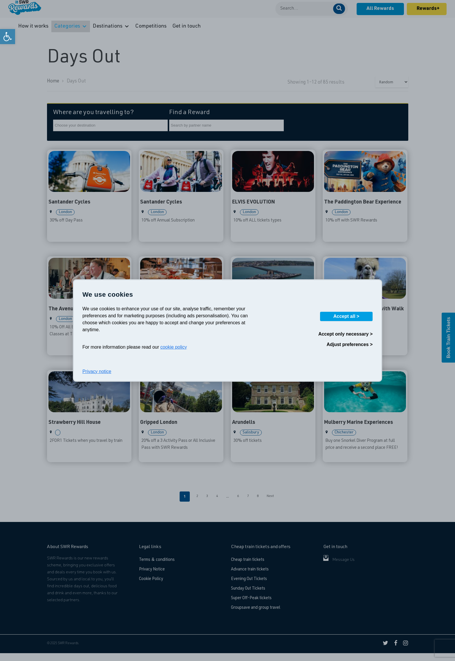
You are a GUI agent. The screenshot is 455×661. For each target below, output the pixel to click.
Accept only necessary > (345, 334)
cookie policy (173, 347)
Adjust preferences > (349, 344)
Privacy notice (96, 371)
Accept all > (346, 316)
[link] (7, 36)
